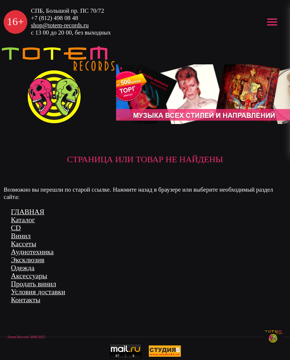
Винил (21, 236)
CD (16, 228)
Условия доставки (38, 292)
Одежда (23, 268)
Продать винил (33, 284)
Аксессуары (29, 276)
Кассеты (23, 244)
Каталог (23, 220)
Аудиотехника (32, 252)
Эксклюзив (27, 260)
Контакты (25, 300)
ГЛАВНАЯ (27, 212)
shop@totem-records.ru (60, 25)
